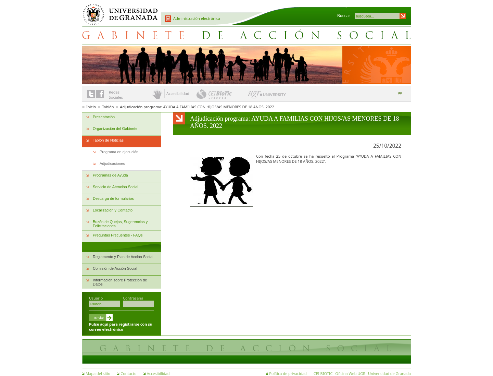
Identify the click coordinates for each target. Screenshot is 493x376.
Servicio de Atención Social (115, 187)
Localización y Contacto (112, 210)
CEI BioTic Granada (221, 93)
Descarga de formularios (113, 198)
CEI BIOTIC (323, 373)
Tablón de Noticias (108, 140)
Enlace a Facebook (100, 94)
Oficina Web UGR (350, 373)
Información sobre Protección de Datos (120, 282)
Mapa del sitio (98, 373)
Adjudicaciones (112, 163)
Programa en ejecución (119, 152)
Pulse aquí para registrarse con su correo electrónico (120, 327)
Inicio (91, 106)
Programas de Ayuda (110, 175)
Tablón (108, 106)
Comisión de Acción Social (115, 268)
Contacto (128, 373)
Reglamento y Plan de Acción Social (123, 257)
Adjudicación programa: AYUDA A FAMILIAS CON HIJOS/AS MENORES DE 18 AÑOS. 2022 (197, 106)
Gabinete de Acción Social (246, 35)
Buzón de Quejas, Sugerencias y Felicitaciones (120, 224)
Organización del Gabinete (115, 128)
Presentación (104, 117)
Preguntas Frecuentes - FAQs (118, 235)
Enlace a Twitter (91, 94)
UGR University (267, 96)
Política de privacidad (288, 373)
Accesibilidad (158, 373)
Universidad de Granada (117, 10)
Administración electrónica (196, 18)
